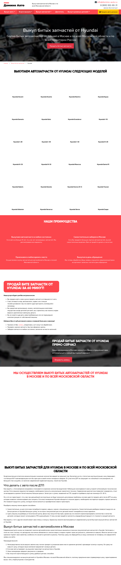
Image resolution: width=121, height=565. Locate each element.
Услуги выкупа (25, 12)
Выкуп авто (9, 12)
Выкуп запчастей (43, 12)
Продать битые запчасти (60, 46)
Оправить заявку (62, 360)
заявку (21, 325)
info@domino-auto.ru (107, 2)
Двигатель (59, 12)
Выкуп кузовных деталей (78, 12)
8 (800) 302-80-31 (108, 5)
